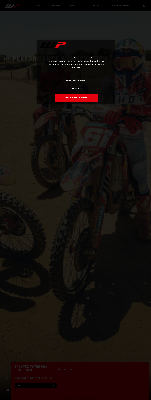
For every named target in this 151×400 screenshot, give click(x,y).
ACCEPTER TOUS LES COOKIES (76, 98)
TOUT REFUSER (76, 89)
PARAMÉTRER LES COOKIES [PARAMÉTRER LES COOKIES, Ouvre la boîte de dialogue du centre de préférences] (76, 80)
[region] (76, 72)
